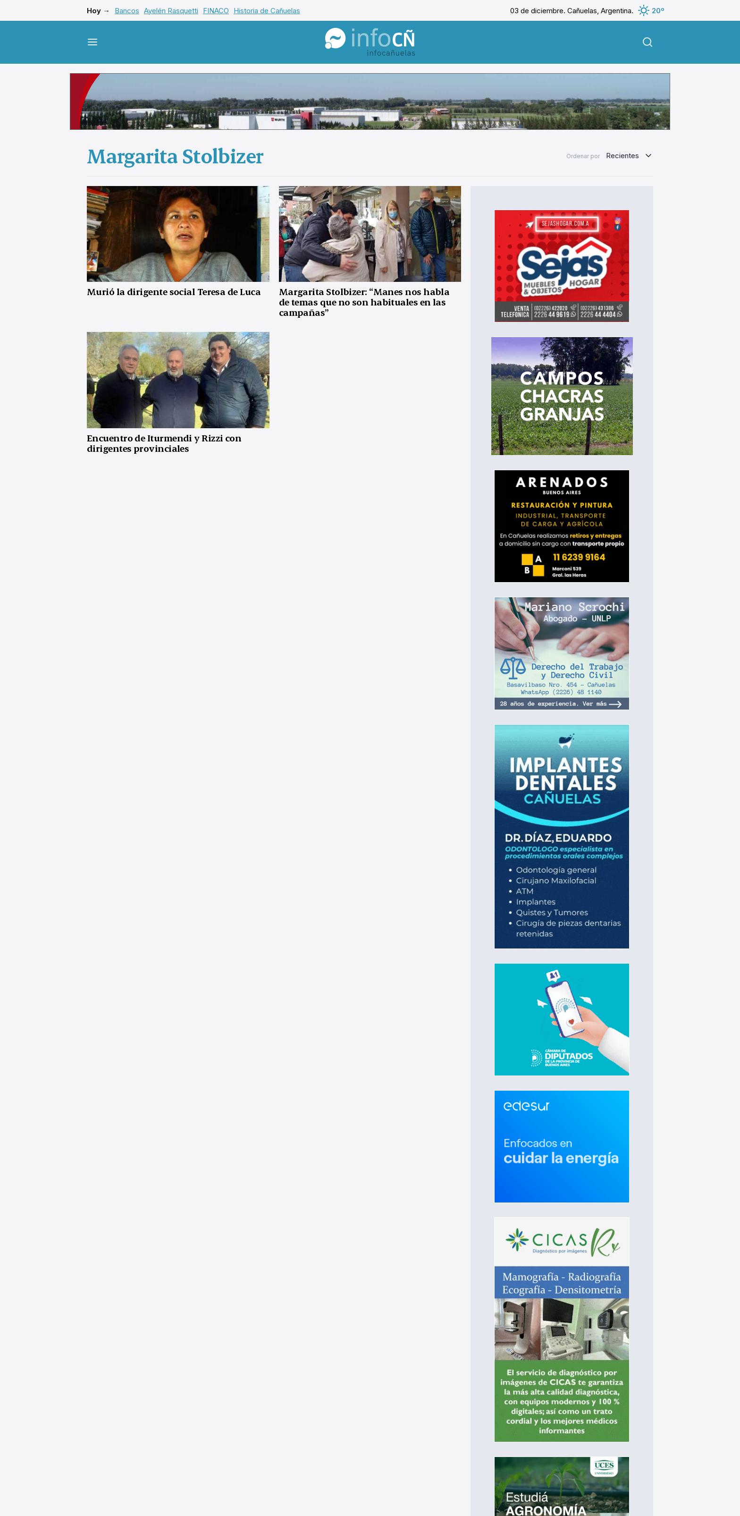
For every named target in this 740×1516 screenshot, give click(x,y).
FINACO (216, 10)
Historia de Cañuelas (267, 10)
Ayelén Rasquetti (171, 10)
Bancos (127, 10)
